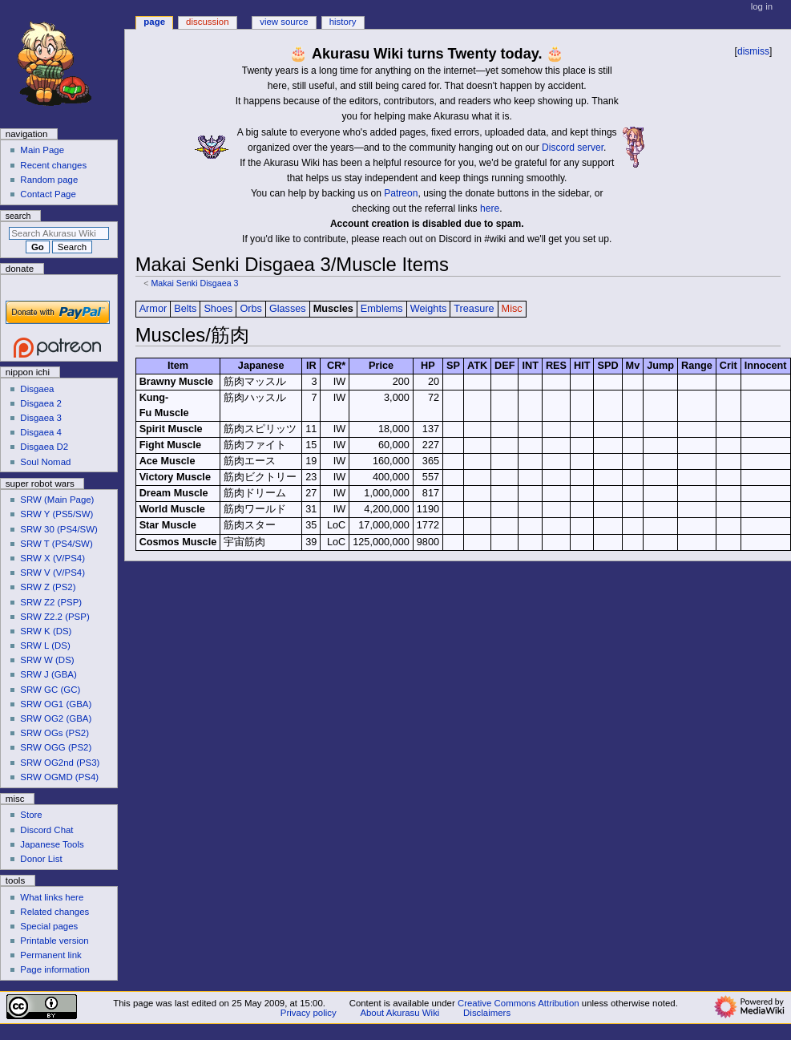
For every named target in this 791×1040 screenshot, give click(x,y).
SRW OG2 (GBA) (55, 718)
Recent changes (53, 165)
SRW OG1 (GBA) (55, 704)
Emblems (382, 308)
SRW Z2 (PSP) (51, 602)
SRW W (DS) (47, 660)
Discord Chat (46, 830)
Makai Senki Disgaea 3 (194, 283)
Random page (49, 179)
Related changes (54, 912)
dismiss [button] (753, 51)
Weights (428, 308)
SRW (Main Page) (57, 499)
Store (31, 814)
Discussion (207, 21)
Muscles (333, 308)
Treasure (474, 308)
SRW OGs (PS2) (54, 733)
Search (18, 216)
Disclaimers (487, 1013)
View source (284, 21)
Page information (55, 969)
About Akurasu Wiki (399, 1013)
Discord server (572, 147)
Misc (512, 308)
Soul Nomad (45, 462)
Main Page (42, 150)
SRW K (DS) (45, 631)
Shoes (218, 308)
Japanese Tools (51, 844)
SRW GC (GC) (50, 689)
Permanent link (50, 955)
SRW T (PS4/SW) (56, 543)
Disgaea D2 (44, 446)
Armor (153, 308)
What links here (51, 897)
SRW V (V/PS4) (52, 572)
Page (154, 21)
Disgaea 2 (41, 403)
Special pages (49, 926)
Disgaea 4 (41, 432)
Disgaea (37, 389)
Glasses (287, 308)
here (489, 208)
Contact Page (47, 194)
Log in (762, 6)
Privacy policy (308, 1013)
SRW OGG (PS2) (55, 747)
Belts (185, 308)
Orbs (251, 308)
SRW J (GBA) (48, 674)
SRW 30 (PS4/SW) (59, 529)
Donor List (41, 859)
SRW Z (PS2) (47, 587)
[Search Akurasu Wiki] (59, 233)
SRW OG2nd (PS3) (59, 762)
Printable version (54, 940)
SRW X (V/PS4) (52, 558)
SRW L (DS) (45, 645)
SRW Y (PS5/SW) (56, 514)
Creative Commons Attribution (518, 1003)
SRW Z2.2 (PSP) (54, 616)
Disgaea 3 (41, 418)
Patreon (401, 193)
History (343, 21)
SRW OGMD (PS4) (59, 777)
